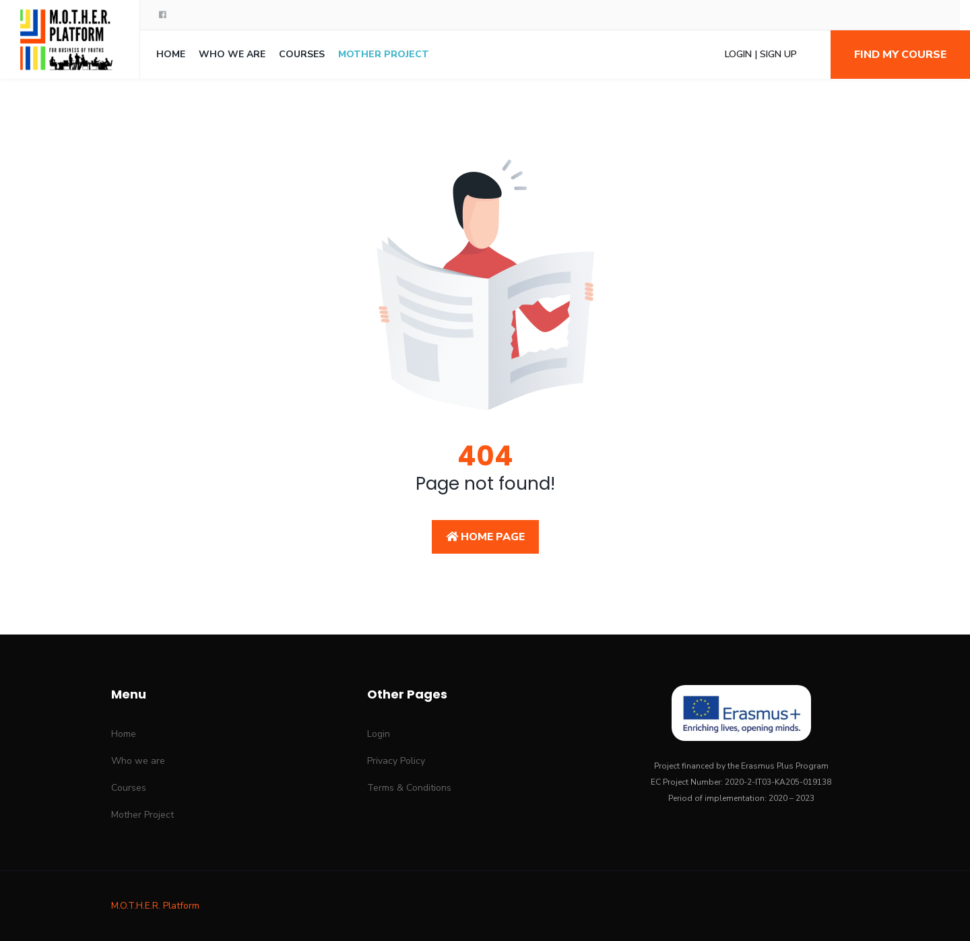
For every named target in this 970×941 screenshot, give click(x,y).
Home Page (485, 536)
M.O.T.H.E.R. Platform (155, 905)
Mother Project (383, 54)
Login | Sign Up (761, 54)
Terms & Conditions (409, 787)
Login (378, 733)
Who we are (232, 54)
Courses (302, 54)
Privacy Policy (396, 760)
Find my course (900, 54)
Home (170, 54)
